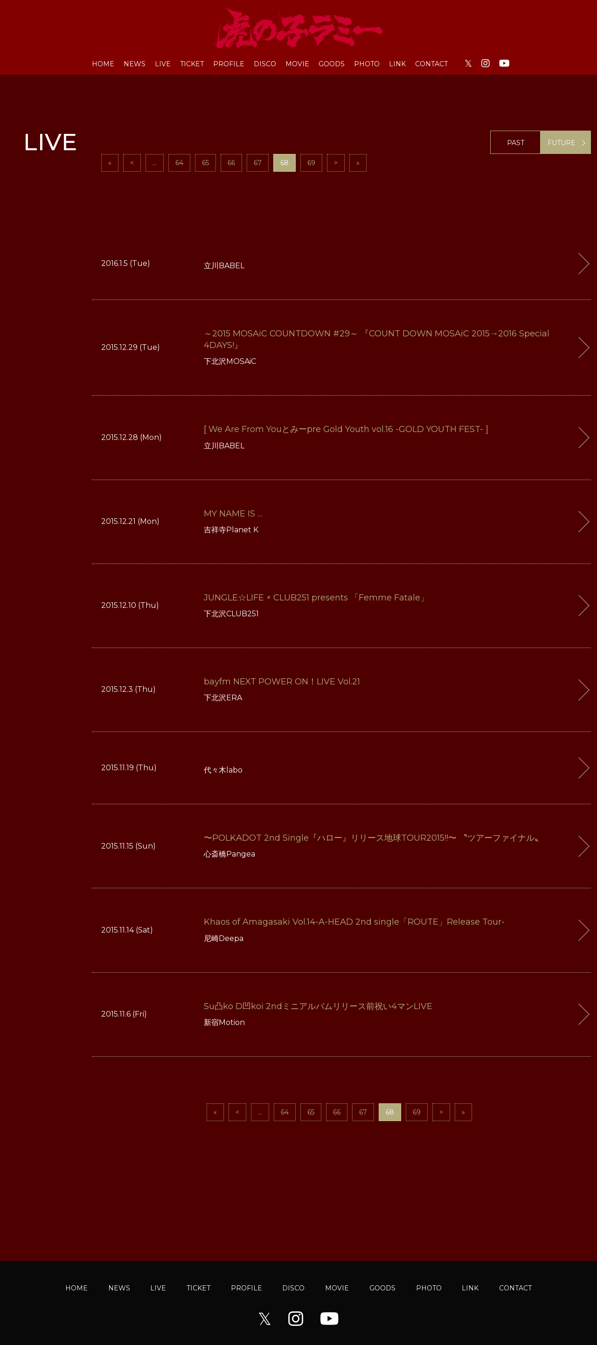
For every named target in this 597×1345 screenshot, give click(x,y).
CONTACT (431, 64)
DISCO (265, 64)
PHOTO (367, 64)
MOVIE (297, 64)
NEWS (135, 64)
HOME (103, 64)
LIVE (163, 64)
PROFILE (228, 64)
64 (179, 163)
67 (258, 163)
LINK (397, 64)
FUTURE (562, 143)
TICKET (192, 64)
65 (205, 163)
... (155, 163)
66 (231, 163)
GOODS (332, 64)
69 (311, 163)
